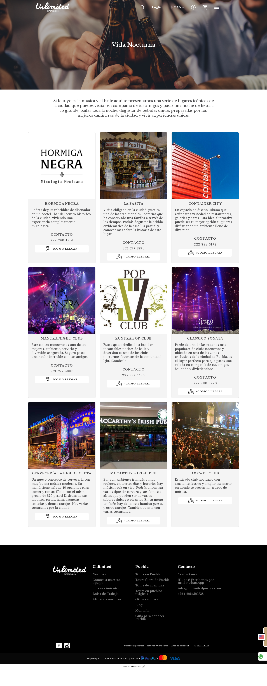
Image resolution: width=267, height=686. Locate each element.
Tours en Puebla (148, 574)
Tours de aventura (149, 585)
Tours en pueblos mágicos (148, 592)
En (158, 7)
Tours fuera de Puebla (152, 579)
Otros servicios (147, 599)
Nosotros (100, 574)
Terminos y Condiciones (157, 646)
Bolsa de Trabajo (106, 593)
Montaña (142, 610)
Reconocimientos (106, 588)
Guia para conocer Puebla (149, 617)
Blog (138, 604)
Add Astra (138, 666)
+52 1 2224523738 (191, 593)
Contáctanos (188, 574)
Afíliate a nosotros (107, 599)
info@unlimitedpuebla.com (197, 588)
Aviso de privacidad (180, 646)
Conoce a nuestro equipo (106, 581)
